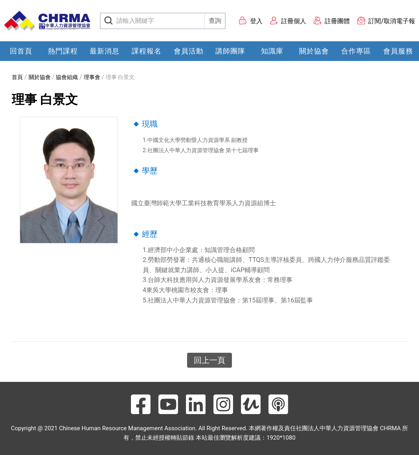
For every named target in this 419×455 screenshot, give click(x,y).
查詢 (215, 20)
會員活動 (189, 51)
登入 (251, 21)
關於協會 (314, 51)
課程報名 (147, 51)
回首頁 (21, 51)
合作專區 (356, 51)
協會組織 (67, 77)
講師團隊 (230, 51)
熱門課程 (63, 51)
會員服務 (398, 51)
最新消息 (104, 51)
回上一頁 (209, 360)
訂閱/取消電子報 (386, 21)
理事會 (92, 77)
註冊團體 (331, 21)
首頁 (17, 77)
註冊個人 (288, 21)
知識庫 (272, 51)
